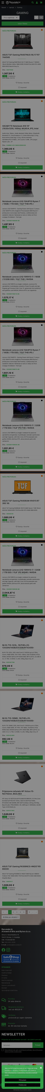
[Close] (22, 1080)
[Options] (22, 1085)
